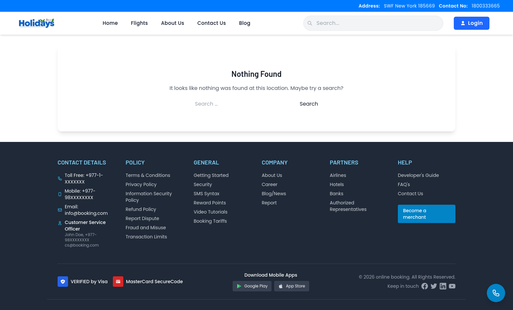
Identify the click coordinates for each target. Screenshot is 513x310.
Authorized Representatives (348, 206)
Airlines (338, 175)
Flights (139, 23)
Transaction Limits (146, 236)
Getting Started (211, 175)
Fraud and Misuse (146, 227)
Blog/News (274, 193)
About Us (172, 23)
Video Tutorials (210, 212)
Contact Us (211, 23)
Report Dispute (142, 218)
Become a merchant (414, 213)
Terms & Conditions (148, 175)
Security (203, 184)
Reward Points (210, 202)
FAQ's (404, 184)
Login (471, 23)
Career (269, 184)
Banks (337, 193)
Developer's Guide (418, 175)
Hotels (337, 184)
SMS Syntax (207, 193)
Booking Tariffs (210, 221)
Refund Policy (141, 209)
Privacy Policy (141, 184)
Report (269, 202)
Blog (245, 23)
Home (110, 23)
